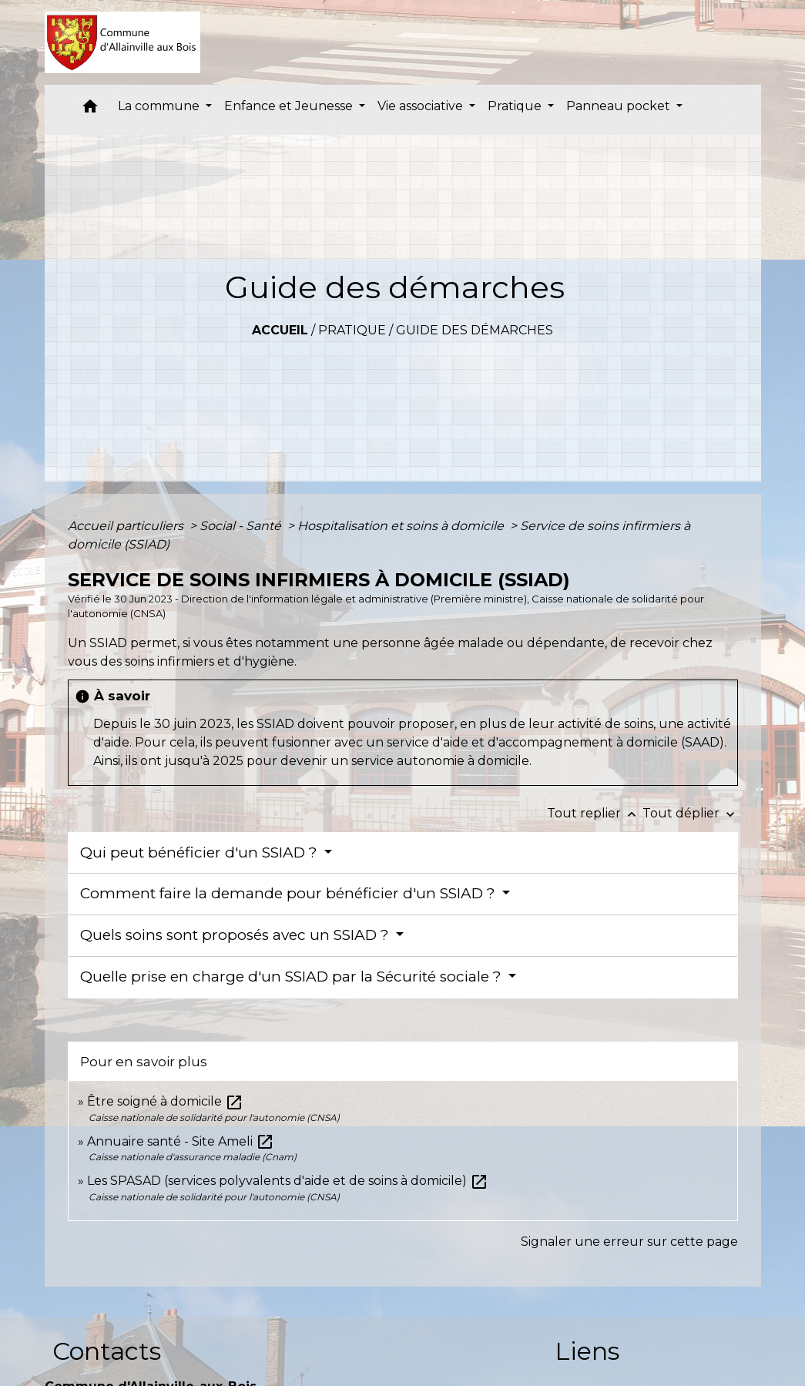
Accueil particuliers (127, 525)
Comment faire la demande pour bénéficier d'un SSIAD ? (289, 893)
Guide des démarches (474, 330)
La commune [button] (160, 106)
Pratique (352, 330)
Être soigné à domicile (165, 1101)
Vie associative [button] (421, 106)
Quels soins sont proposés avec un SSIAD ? (236, 935)
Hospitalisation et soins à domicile (402, 525)
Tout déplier (690, 813)
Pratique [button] (516, 106)
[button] (90, 110)
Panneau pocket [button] (619, 106)
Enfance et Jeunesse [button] (290, 106)
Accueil (280, 330)
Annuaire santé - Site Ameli (180, 1141)
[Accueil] (123, 42)
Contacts (106, 1351)
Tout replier (594, 813)
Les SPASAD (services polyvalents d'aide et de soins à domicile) (287, 1180)
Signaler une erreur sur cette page (629, 1241)
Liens (587, 1351)
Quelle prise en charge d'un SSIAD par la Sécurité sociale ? (292, 976)
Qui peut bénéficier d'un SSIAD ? (200, 852)
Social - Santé (242, 525)
